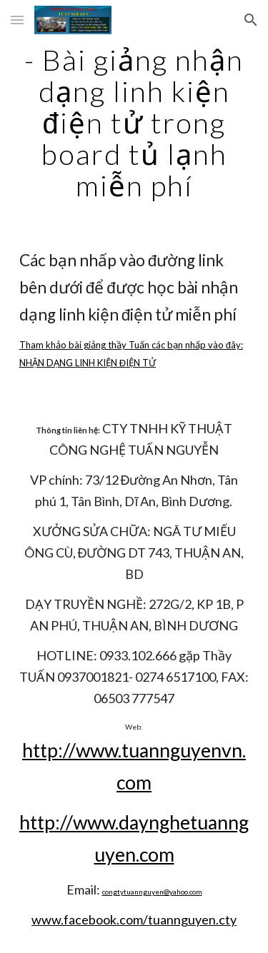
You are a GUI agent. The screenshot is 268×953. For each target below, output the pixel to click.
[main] (134, 123)
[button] (17, 19)
